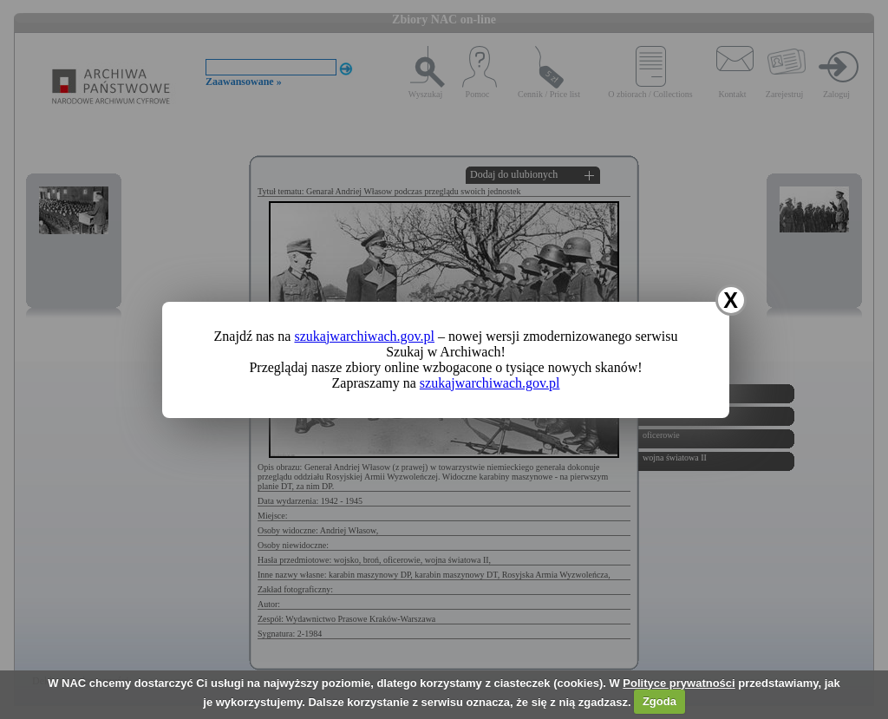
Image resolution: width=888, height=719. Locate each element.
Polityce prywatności (679, 683)
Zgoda (659, 701)
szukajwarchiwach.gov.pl (364, 336)
